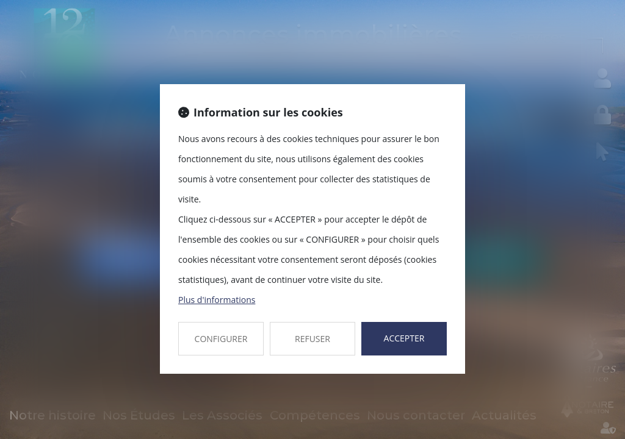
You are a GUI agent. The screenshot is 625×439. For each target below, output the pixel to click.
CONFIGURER (221, 338)
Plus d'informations (216, 299)
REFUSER (312, 338)
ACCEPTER (404, 338)
